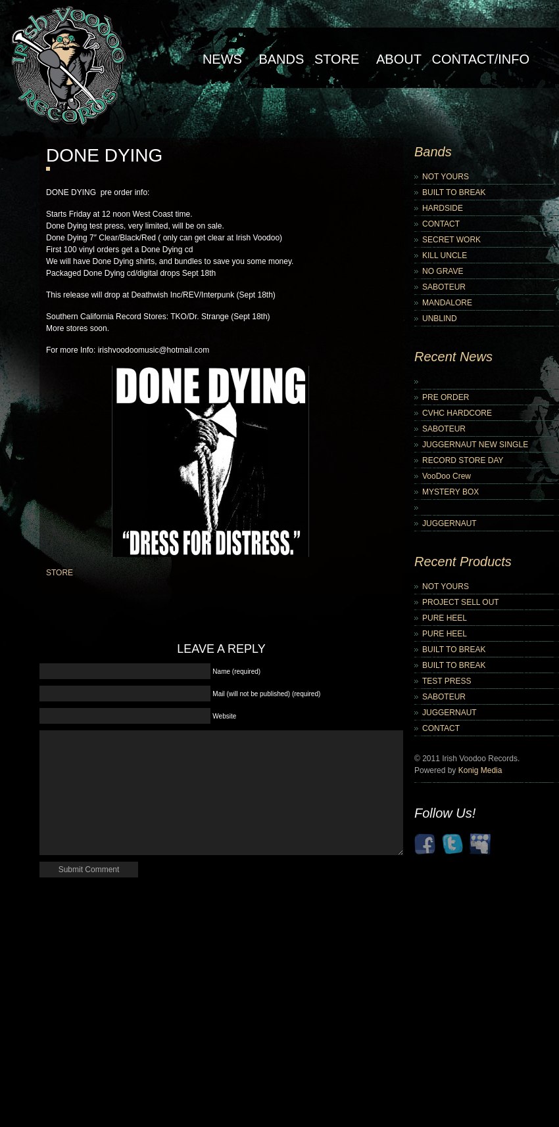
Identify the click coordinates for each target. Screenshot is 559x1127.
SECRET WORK (451, 239)
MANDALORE (447, 302)
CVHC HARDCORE (457, 413)
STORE (59, 572)
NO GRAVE (442, 271)
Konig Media (480, 770)
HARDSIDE (442, 208)
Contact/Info (480, 59)
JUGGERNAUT (449, 523)
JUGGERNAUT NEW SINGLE (475, 444)
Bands (281, 59)
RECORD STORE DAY (463, 460)
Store (337, 59)
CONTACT (441, 224)
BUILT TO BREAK (453, 192)
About (399, 59)
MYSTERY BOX (450, 492)
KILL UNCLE (444, 255)
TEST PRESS (446, 681)
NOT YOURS (445, 176)
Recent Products (463, 561)
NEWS (222, 59)
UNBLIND (439, 318)
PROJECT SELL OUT (460, 602)
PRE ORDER (445, 397)
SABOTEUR (444, 287)
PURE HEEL (444, 618)
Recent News (453, 356)
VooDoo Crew (446, 476)
